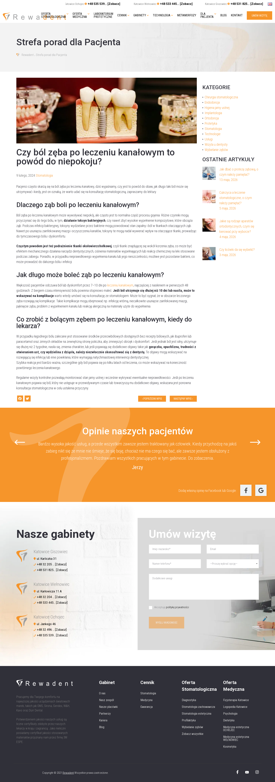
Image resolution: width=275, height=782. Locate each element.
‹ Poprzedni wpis (152, 398)
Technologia (161, 15)
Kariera (103, 720)
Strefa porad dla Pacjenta (51, 55)
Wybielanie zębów (216, 150)
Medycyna (146, 700)
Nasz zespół (106, 700)
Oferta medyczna (80, 15)
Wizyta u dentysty (216, 144)
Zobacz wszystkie (192, 734)
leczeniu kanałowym (120, 285)
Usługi (209, 139)
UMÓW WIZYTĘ (259, 15)
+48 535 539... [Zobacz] (104, 4)
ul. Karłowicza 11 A (49, 591)
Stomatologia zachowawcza (198, 707)
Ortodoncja (212, 118)
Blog (223, 15)
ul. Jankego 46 (46, 624)
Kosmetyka (229, 746)
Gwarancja (146, 707)
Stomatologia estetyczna (196, 713)
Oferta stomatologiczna (53, 15)
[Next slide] (255, 442)
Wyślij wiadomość (166, 622)
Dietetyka (228, 720)
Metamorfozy (186, 15)
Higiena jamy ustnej (217, 108)
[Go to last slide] (20, 442)
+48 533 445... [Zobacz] (176, 4)
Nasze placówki (108, 707)
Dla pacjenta (207, 15)
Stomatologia (44, 175)
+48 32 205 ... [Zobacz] (52, 564)
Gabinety (139, 15)
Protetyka (211, 123)
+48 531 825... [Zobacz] (246, 4)
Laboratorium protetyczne (103, 15)
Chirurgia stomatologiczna (221, 97)
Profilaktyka (189, 720)
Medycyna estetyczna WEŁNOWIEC (236, 738)
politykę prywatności (177, 607)
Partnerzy (105, 713)
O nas (102, 693)
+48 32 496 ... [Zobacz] (52, 629)
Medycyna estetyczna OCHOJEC (236, 728)
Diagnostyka (189, 700)
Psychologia (230, 713)
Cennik (122, 15)
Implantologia (213, 113)
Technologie (212, 134)
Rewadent (28, 55)
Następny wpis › (183, 398)
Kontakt (237, 15)
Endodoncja (212, 102)
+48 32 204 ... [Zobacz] (52, 597)
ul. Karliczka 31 (47, 559)
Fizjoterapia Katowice (236, 700)
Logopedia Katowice (235, 707)
